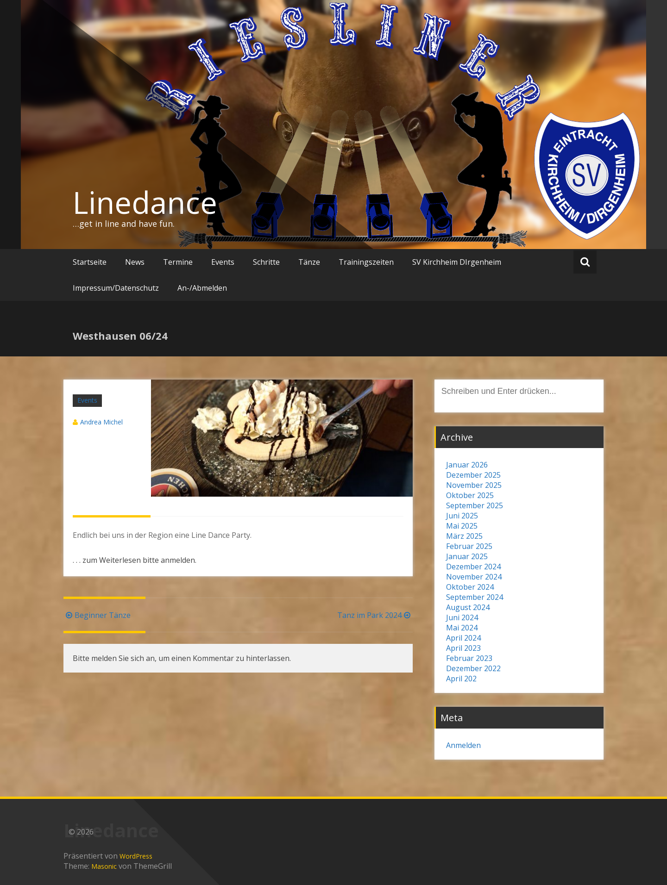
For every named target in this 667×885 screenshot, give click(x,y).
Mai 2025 (462, 526)
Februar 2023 (469, 658)
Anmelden (463, 745)
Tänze (309, 262)
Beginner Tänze (97, 615)
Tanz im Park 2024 (375, 615)
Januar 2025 (467, 556)
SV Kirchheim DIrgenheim (456, 262)
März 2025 (464, 536)
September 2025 (474, 505)
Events (222, 262)
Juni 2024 (462, 617)
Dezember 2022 (473, 668)
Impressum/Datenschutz (116, 288)
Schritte (266, 262)
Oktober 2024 (470, 587)
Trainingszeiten (366, 262)
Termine (178, 262)
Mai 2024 (462, 628)
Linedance (145, 202)
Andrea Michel (101, 422)
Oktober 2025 (470, 495)
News (135, 262)
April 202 (461, 678)
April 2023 (463, 648)
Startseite (90, 262)
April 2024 (463, 638)
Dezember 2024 (473, 566)
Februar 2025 (469, 546)
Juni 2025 (462, 516)
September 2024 (474, 597)
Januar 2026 (467, 465)
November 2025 (474, 485)
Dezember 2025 (473, 475)
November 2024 (474, 577)
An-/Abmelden (202, 288)
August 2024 (468, 607)
